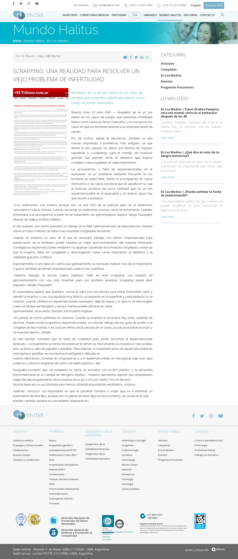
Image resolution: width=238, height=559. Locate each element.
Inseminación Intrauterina (63, 464)
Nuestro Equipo (21, 455)
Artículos (167, 63)
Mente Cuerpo (130, 464)
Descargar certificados (106, 538)
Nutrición (127, 469)
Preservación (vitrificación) (64, 488)
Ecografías (128, 445)
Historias (190, 15)
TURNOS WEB (214, 5)
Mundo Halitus (170, 15)
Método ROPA (57, 469)
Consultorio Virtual (204, 450)
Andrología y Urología (134, 440)
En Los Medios (57, 41)
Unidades (150, 15)
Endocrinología (130, 450)
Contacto (201, 431)
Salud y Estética (130, 488)
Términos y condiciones (26, 459)
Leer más (167, 138)
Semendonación (58, 493)
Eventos (167, 81)
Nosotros (70, 15)
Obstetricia (128, 474)
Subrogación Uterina (61, 498)
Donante (54, 503)
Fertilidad (119, 15)
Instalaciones (20, 450)
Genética (127, 455)
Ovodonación (57, 474)
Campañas (169, 69)
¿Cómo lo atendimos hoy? (208, 440)
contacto (207, 15)
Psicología (127, 479)
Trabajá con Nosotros (206, 455)
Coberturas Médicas (94, 15)
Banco (52, 440)
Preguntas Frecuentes (177, 87)
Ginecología (128, 459)
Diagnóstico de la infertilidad (99, 433)
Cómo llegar (201, 445)
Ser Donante (81, 5)
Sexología (127, 484)
